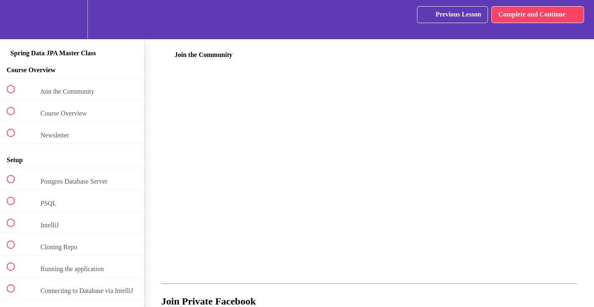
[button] (15, 19)
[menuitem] (72, 19)
